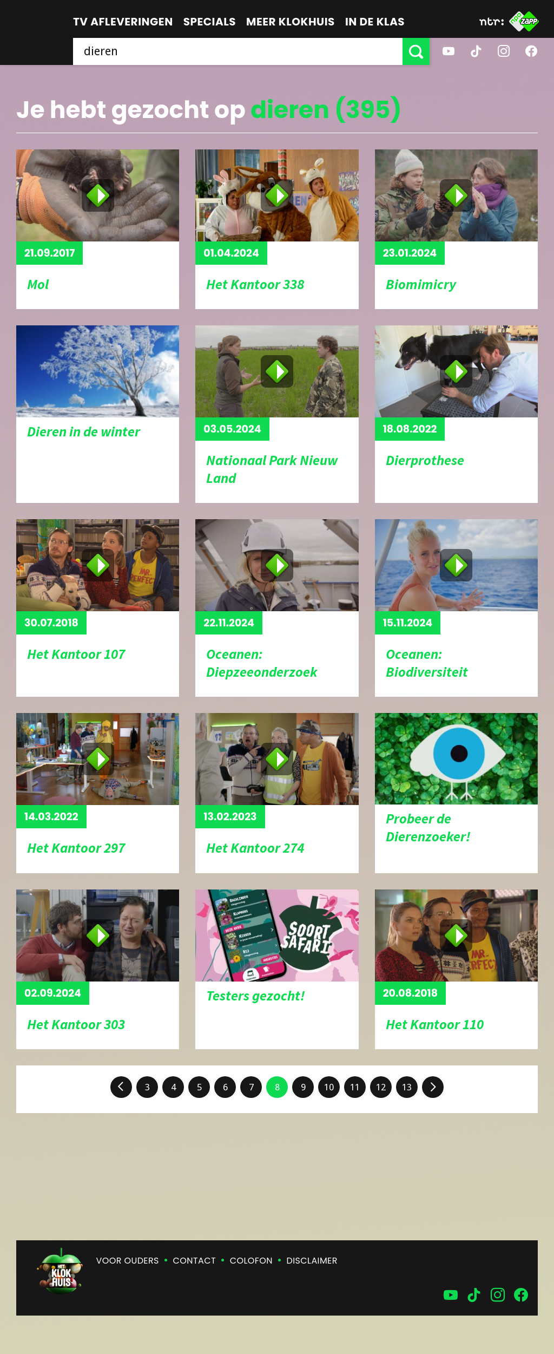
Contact (194, 1260)
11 (355, 1087)
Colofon (251, 1260)
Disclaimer (312, 1260)
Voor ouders (127, 1260)
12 (381, 1087)
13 (407, 1087)
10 (329, 1087)
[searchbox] (238, 51)
